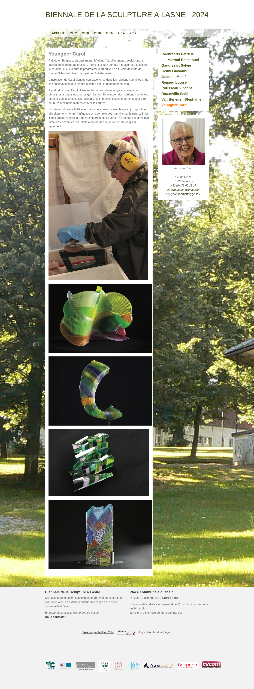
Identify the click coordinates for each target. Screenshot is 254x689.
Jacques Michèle (175, 77)
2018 (97, 33)
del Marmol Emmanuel (180, 60)
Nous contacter (55, 616)
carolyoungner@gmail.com (183, 189)
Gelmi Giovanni (174, 71)
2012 (133, 33)
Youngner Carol (174, 105)
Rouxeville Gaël (174, 94)
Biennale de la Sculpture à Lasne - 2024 (127, 15)
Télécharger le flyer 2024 (98, 632)
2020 (85, 33)
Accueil (58, 33)
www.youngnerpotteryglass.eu (183, 194)
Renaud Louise (174, 82)
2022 (73, 33)
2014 (121, 33)
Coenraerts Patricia (177, 54)
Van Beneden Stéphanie (181, 99)
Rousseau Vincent (176, 88)
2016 (109, 33)
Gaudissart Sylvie (176, 65)
